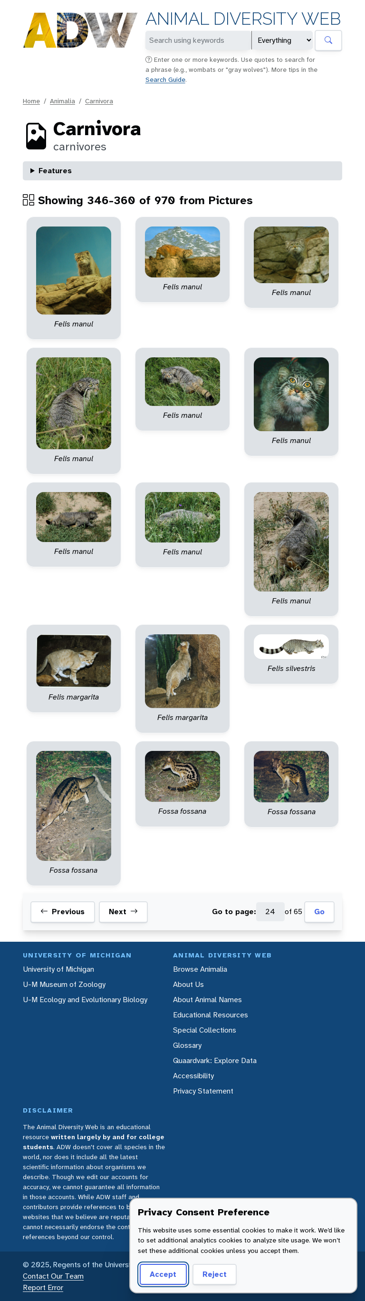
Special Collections (204, 1030)
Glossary (187, 1045)
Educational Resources (210, 1015)
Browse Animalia (200, 969)
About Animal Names (207, 1000)
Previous (62, 911)
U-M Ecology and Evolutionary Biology (85, 1000)
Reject (214, 1274)
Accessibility (193, 1076)
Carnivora (99, 101)
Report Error (43, 1287)
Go (319, 912)
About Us (188, 984)
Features (55, 171)
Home (31, 101)
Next (123, 911)
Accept (163, 1274)
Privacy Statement (203, 1091)
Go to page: (234, 912)
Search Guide (165, 79)
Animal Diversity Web (243, 18)
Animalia (62, 101)
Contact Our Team (53, 1276)
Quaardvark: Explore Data (215, 1060)
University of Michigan (58, 969)
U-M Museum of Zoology (64, 984)
